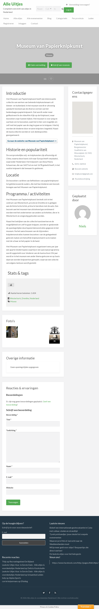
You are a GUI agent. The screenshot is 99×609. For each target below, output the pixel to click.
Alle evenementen (35, 18)
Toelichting (11, 430)
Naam (9, 466)
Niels (82, 226)
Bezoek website (81, 169)
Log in (68, 10)
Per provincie (78, 18)
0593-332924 (80, 164)
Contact (34, 23)
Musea (49, 55)
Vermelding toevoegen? (78, 4)
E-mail (9, 477)
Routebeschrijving (82, 179)
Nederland (34, 298)
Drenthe (25, 298)
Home (6, 18)
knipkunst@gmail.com (84, 174)
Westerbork (15, 298)
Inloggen (22, 23)
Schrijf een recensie (60, 65)
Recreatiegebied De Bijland (22, 561)
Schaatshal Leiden (35, 574)
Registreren (8, 23)
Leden (91, 18)
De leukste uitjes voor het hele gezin (65, 554)
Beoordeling (12, 415)
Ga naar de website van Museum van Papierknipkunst (30, 141)
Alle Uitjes (13, 4)
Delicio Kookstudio (36, 568)
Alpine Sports (15, 578)
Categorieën (61, 18)
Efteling (24, 581)
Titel (8, 419)
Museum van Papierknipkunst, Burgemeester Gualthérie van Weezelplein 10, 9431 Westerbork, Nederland (83, 150)
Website (9, 488)
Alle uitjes (18, 18)
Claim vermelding (36, 65)
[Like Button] (11, 285)
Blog (49, 18)
